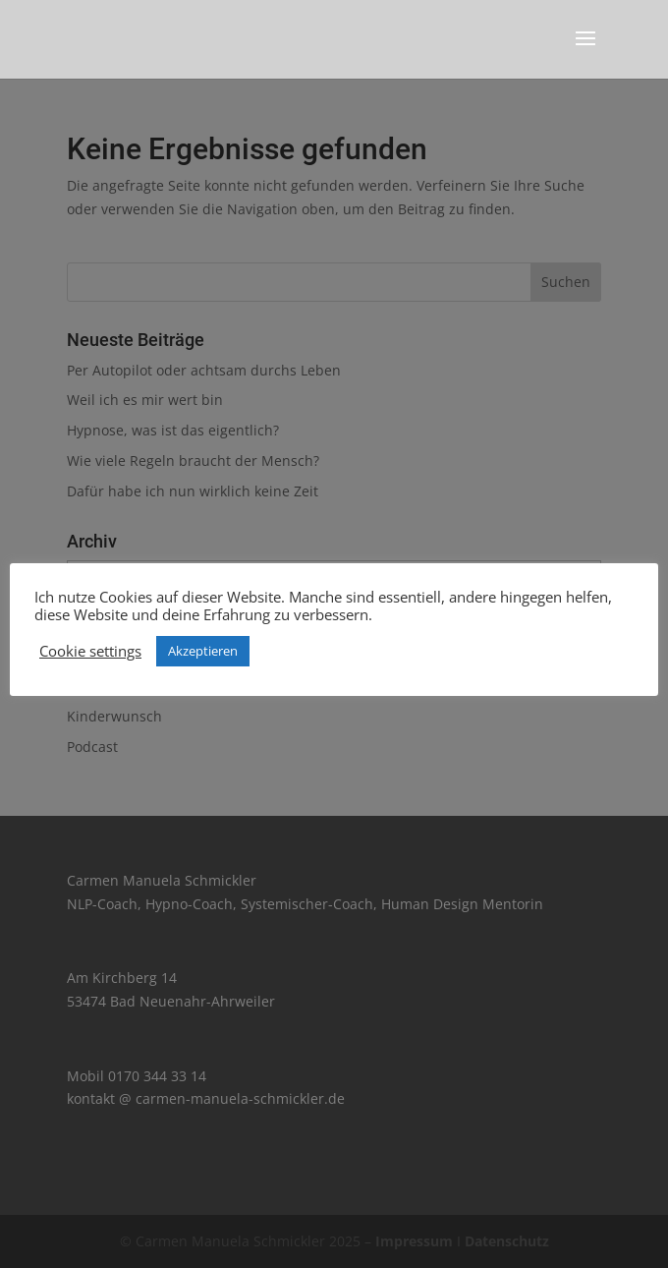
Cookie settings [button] (90, 651)
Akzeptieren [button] (203, 651)
